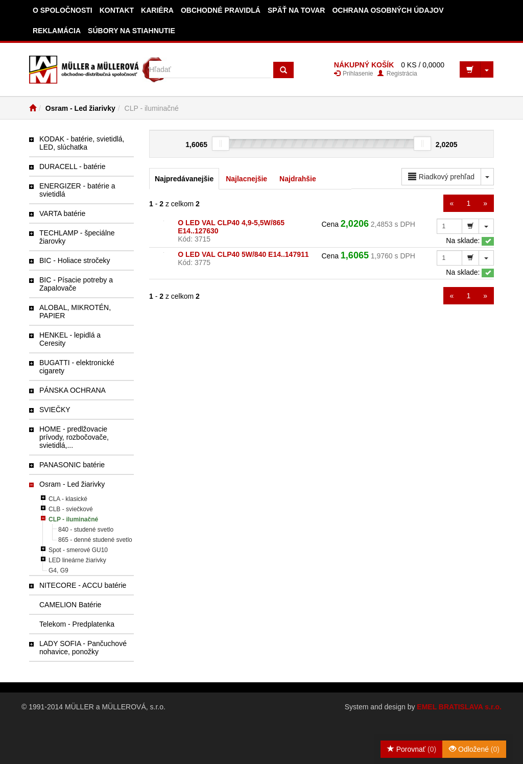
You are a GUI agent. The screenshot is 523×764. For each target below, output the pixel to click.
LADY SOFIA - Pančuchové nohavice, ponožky (83, 647)
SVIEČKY (54, 409)
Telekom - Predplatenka (76, 624)
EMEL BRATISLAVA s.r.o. (459, 707)
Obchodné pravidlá (220, 10)
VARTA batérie (62, 213)
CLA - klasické (68, 499)
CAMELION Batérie (70, 605)
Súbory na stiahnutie (131, 31)
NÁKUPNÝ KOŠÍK (364, 65)
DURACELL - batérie (72, 166)
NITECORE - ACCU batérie (82, 585)
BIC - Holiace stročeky (74, 260)
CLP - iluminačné (73, 519)
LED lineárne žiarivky (77, 560)
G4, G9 (58, 570)
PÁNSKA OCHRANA (72, 390)
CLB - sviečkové (71, 509)
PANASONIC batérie (72, 465)
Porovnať (411, 749)
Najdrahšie (297, 179)
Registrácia (397, 73)
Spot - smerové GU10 (78, 550)
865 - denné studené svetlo (95, 539)
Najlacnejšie (246, 179)
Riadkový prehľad (441, 177)
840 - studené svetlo (85, 529)
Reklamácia (57, 31)
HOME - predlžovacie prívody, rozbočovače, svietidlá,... (74, 437)
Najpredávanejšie (184, 179)
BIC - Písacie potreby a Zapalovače (76, 284)
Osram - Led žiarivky (80, 108)
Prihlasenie (353, 73)
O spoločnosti (62, 10)
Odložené (474, 749)
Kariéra (157, 10)
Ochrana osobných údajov (387, 10)
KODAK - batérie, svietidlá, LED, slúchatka (82, 143)
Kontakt (117, 10)
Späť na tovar (296, 10)
